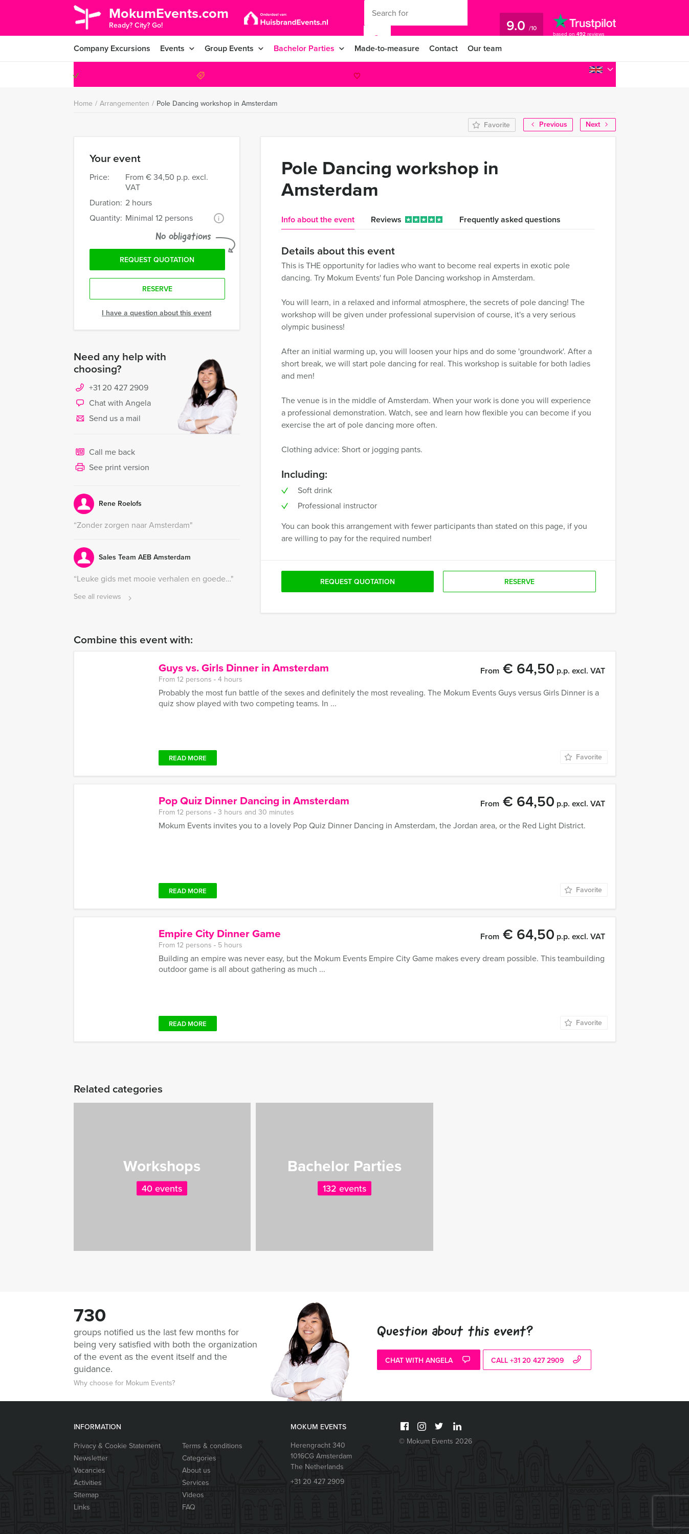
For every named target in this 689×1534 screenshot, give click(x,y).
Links (82, 1507)
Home (83, 103)
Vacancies (89, 1470)
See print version (111, 468)
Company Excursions (112, 48)
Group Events (229, 48)
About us (196, 1470)
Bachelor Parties (304, 48)
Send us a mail (107, 419)
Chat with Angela (112, 403)
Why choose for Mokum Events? (124, 1383)
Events (172, 48)
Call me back (104, 452)
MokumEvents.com (169, 17)
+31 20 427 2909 (570, 74)
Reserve (157, 289)
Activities (88, 1482)
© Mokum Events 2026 (435, 1441)
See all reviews (104, 597)
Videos (193, 1495)
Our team (485, 48)
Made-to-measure (386, 48)
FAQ (188, 1507)
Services (195, 1482)
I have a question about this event (156, 313)
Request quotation (157, 259)
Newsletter (91, 1458)
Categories (199, 1458)
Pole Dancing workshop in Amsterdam (217, 103)
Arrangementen (124, 103)
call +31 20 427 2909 (537, 1360)
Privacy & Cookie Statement (117, 1445)
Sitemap (86, 1495)
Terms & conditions (212, 1445)
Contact (443, 48)
